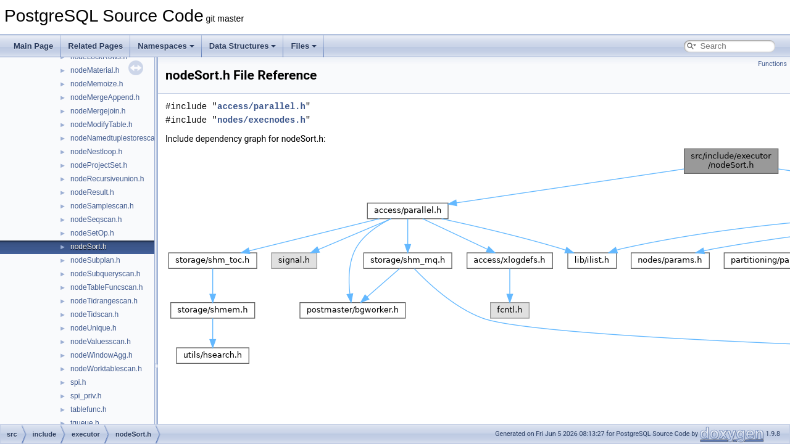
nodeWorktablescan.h (106, 368)
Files (304, 46)
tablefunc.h (88, 409)
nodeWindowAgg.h (101, 355)
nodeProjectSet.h (98, 165)
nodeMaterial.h (94, 70)
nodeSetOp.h (92, 233)
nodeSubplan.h (95, 260)
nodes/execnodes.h (261, 120)
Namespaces (166, 46)
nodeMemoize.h (96, 84)
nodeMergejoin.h (97, 111)
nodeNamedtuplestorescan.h (117, 138)
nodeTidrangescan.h (104, 301)
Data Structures (242, 46)
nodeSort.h (88, 246)
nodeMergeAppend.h (104, 97)
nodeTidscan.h (94, 314)
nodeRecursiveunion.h (107, 179)
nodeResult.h (92, 192)
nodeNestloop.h (96, 151)
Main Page (33, 46)
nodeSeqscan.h (96, 219)
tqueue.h (84, 423)
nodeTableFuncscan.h (106, 287)
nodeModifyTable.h (101, 124)
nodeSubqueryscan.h (105, 273)
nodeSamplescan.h (102, 206)
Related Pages (95, 46)
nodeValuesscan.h (100, 341)
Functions (772, 64)
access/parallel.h (261, 106)
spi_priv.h (85, 396)
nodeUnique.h (93, 328)
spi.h (78, 382)
